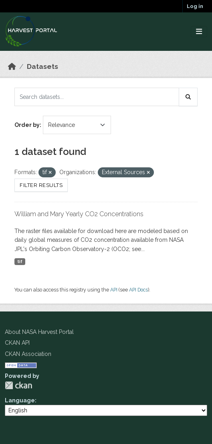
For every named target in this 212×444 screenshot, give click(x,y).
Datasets (42, 66)
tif (19, 261)
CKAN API (17, 343)
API (113, 290)
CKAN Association (28, 354)
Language (20, 400)
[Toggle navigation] (199, 32)
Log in (195, 6)
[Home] (12, 66)
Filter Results (41, 185)
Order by (27, 125)
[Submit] (188, 97)
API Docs (138, 290)
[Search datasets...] (96, 97)
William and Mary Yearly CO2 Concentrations (78, 214)
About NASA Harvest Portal (39, 332)
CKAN (18, 385)
